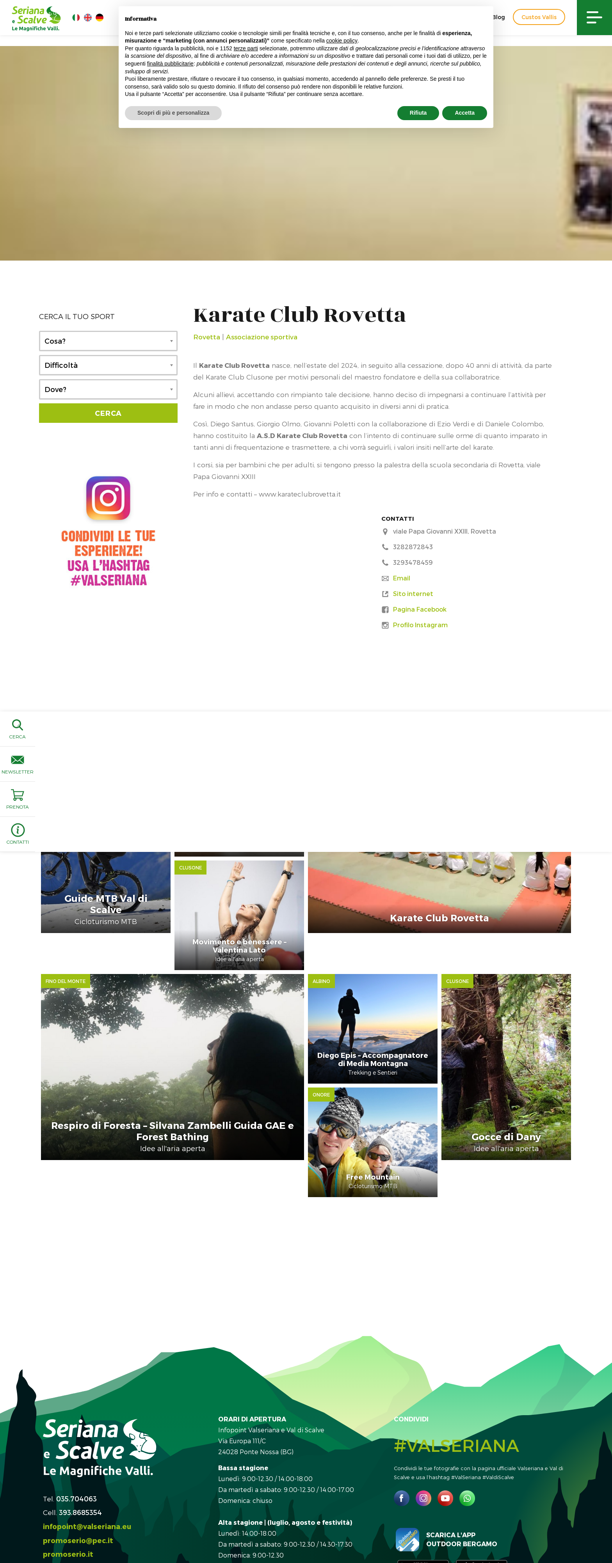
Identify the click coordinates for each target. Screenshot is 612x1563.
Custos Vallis (539, 17)
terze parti (246, 48)
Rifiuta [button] (418, 113)
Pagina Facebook (420, 609)
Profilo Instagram (420, 624)
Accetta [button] (465, 113)
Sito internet (413, 593)
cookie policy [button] (342, 40)
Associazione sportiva (261, 337)
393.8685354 (80, 1456)
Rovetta (206, 337)
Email (401, 578)
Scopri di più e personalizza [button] (173, 113)
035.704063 (76, 1442)
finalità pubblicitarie (170, 63)
